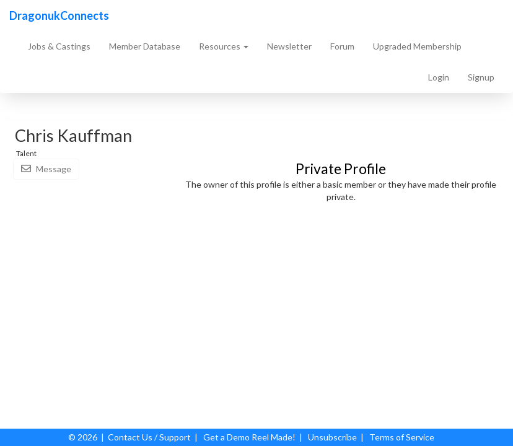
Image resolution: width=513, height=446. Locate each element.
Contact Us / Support (149, 437)
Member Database (144, 46)
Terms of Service (401, 437)
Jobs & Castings (59, 46)
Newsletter (289, 46)
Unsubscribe (332, 437)
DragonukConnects (59, 15)
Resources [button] (223, 46)
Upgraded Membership (417, 46)
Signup (481, 77)
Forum (342, 46)
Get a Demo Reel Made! (249, 437)
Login (438, 77)
